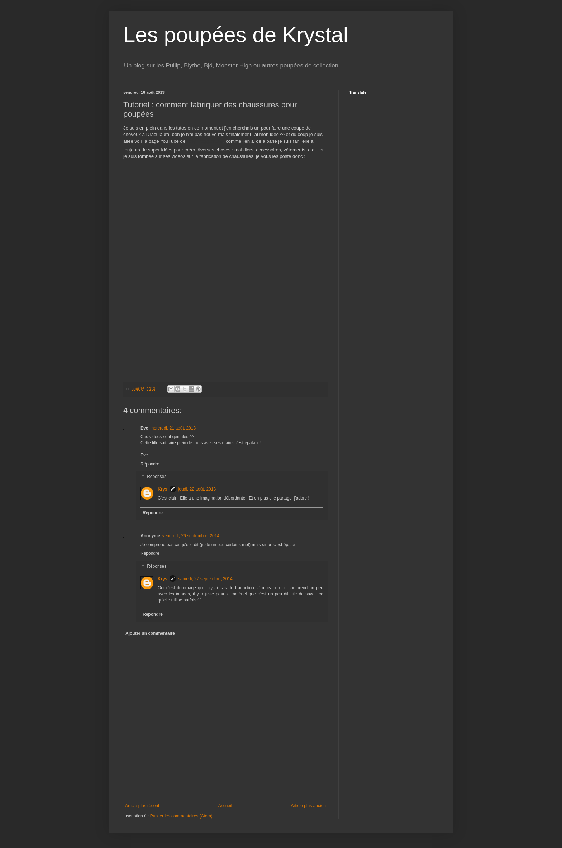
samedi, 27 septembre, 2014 (205, 578)
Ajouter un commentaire (150, 633)
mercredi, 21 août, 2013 (173, 428)
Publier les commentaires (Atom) (181, 816)
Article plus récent (142, 805)
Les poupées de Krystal (235, 35)
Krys (162, 489)
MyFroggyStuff (205, 141)
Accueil (225, 805)
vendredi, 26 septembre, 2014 (190, 535)
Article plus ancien (308, 805)
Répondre (149, 464)
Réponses (156, 476)
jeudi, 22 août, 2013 (197, 489)
